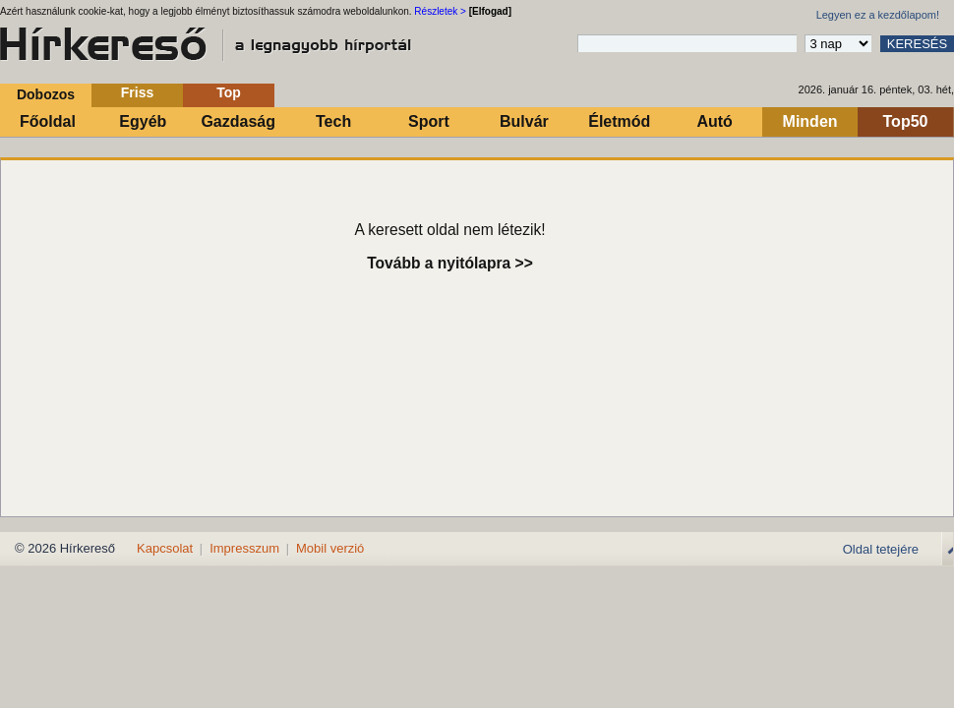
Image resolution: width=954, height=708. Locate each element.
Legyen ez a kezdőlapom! (877, 15)
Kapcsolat (165, 548)
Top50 (905, 121)
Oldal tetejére (881, 549)
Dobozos (46, 94)
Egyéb (142, 121)
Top (228, 92)
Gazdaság (238, 121)
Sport (428, 121)
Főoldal (48, 121)
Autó (714, 121)
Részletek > (440, 11)
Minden (810, 121)
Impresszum (244, 548)
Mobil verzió (330, 548)
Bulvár (524, 121)
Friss (137, 92)
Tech (333, 121)
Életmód (619, 121)
